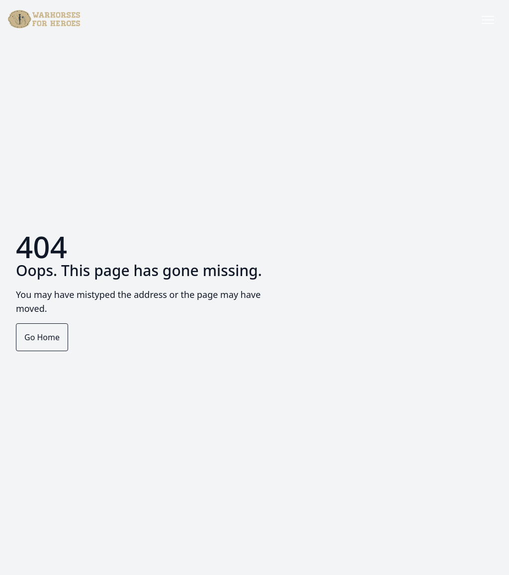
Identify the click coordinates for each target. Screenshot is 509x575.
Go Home (42, 337)
